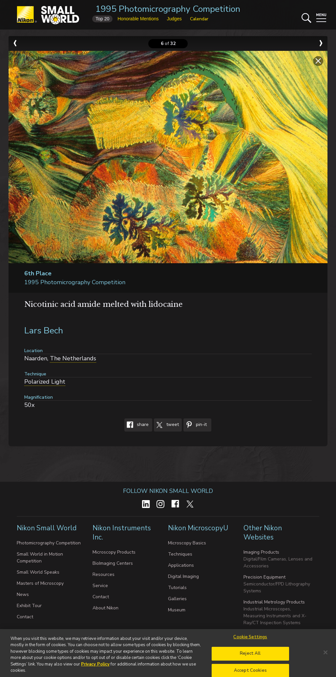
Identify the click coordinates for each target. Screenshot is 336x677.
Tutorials (177, 587)
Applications (181, 565)
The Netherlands (73, 358)
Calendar (199, 19)
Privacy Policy (95, 667)
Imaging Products (261, 552)
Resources (104, 574)
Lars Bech (43, 331)
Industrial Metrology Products (274, 602)
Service (100, 585)
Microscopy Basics (187, 543)
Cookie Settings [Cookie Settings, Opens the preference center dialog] (250, 640)
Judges (174, 18)
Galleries (177, 599)
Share (136, 425)
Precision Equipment (264, 577)
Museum (176, 610)
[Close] (325, 655)
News (23, 594)
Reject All (250, 656)
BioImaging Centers (113, 563)
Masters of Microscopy (40, 583)
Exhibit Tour (29, 606)
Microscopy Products (114, 552)
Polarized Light (44, 382)
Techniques (180, 554)
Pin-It (195, 425)
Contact (25, 617)
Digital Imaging (183, 576)
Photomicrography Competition (49, 543)
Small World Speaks (38, 572)
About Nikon (105, 608)
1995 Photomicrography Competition (167, 9)
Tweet (166, 425)
